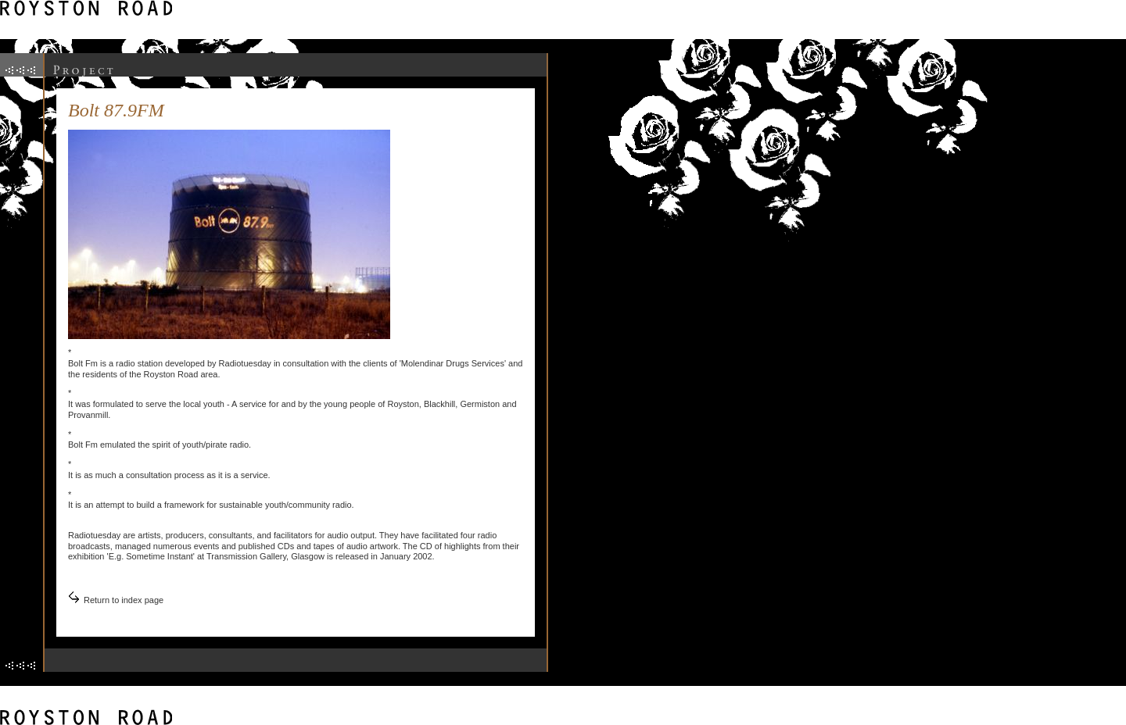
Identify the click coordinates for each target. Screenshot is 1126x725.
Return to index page (123, 600)
